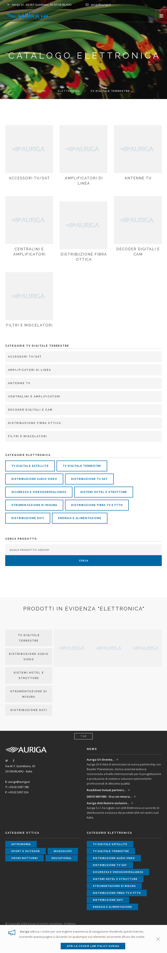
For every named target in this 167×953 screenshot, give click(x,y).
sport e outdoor (25, 851)
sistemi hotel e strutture (103, 492)
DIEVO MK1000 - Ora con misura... (109, 796)
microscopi (63, 851)
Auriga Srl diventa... (100, 759)
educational (62, 858)
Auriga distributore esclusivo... (108, 803)
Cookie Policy (40, 934)
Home (41, 91)
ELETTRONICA (69, 91)
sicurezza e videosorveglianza (38, 492)
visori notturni (24, 858)
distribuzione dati (27, 518)
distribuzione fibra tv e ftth (97, 505)
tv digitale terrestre (82, 465)
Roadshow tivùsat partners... (106, 790)
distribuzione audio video (34, 479)
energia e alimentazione (79, 518)
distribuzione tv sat (89, 479)
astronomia (21, 844)
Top (83, 736)
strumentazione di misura (34, 505)
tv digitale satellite (30, 465)
